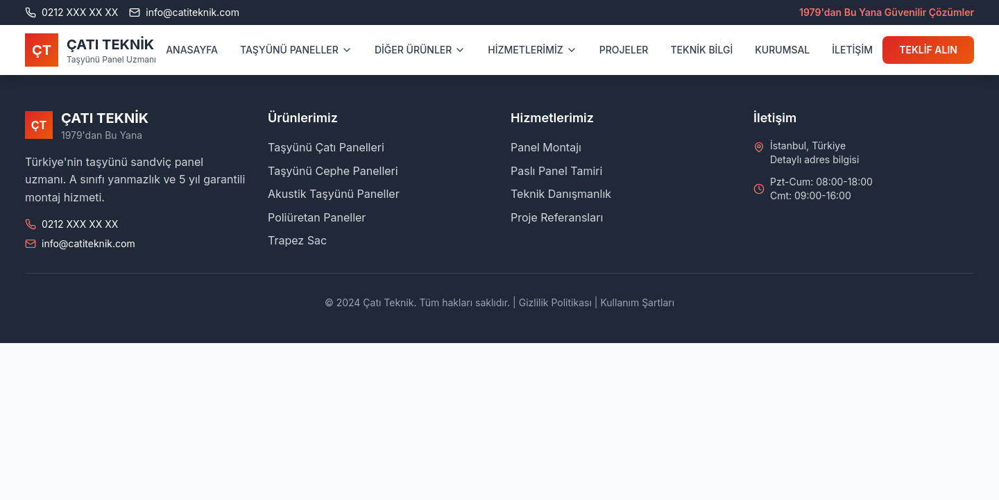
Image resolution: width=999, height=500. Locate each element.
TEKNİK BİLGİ (701, 50)
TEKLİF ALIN (928, 50)
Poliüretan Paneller (317, 217)
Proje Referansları (557, 217)
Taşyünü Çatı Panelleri (326, 147)
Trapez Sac (297, 240)
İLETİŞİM (852, 50)
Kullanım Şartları (637, 302)
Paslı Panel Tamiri (556, 171)
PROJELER (624, 50)
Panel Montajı (546, 147)
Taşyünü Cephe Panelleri (333, 171)
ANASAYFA (192, 50)
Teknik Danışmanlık (561, 194)
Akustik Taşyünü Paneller (334, 194)
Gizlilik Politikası (555, 302)
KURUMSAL (782, 50)
